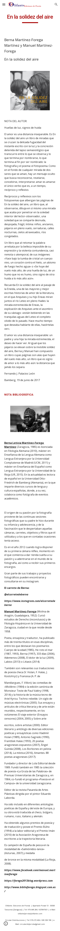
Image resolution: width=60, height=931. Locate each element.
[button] (4, 4)
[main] (30, 18)
